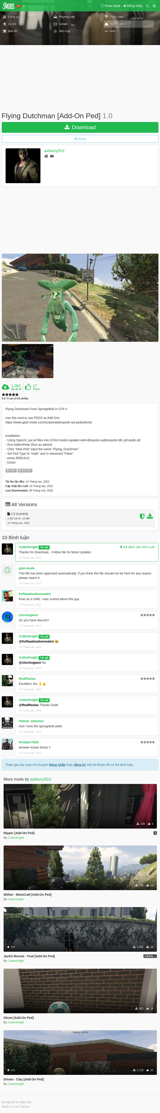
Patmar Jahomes (31, 721)
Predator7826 (29, 742)
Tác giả (44, 547)
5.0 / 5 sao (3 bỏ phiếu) (15, 398)
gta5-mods (27, 568)
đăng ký (80, 765)
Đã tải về (16, 389)
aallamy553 (54, 151)
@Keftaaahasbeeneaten (36, 641)
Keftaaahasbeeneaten (35, 594)
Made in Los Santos (15, 1106)
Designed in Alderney (17, 1102)
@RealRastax (29, 705)
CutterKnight (28, 547)
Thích (36, 389)
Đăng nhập (57, 765)
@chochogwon (30, 662)
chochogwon (28, 615)
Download (80, 127)
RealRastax (27, 678)
